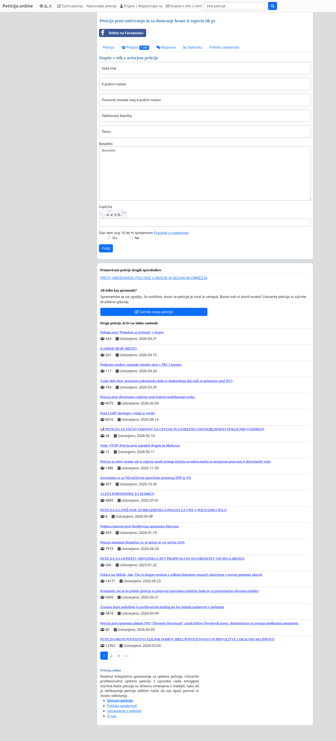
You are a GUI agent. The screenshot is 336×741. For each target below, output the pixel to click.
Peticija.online (18, 6)
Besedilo (106, 143)
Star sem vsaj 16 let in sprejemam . (144, 232)
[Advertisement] (55, 76)
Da (114, 238)
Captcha (105, 206)
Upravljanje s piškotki (124, 710)
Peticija (108, 47)
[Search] (236, 6)
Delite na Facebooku (121, 33)
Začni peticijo (70, 6)
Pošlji (106, 248)
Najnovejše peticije (102, 6)
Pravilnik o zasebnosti (171, 232)
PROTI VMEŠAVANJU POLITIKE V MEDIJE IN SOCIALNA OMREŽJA (153, 278)
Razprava (166, 47)
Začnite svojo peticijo (154, 312)
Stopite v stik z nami (184, 6)
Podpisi (135, 47)
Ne (137, 238)
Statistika (192, 47)
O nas (111, 716)
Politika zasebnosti (224, 47)
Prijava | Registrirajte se (141, 6)
